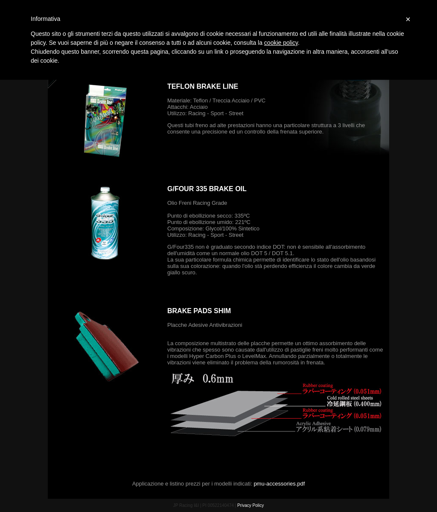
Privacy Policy (250, 505)
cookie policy (281, 42)
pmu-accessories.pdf (279, 483)
